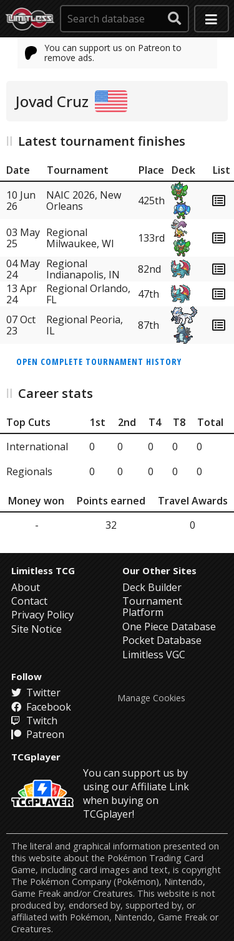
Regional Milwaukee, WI (80, 237)
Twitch (34, 720)
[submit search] (175, 18)
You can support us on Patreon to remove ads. (103, 53)
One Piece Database (169, 626)
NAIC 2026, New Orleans (83, 200)
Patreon (37, 734)
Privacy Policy (42, 615)
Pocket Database (162, 640)
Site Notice (36, 629)
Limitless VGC (153, 654)
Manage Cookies (151, 698)
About (25, 587)
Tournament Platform (152, 606)
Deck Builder (152, 587)
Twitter (36, 692)
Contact (29, 601)
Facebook (41, 707)
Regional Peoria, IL (84, 325)
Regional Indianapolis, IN (83, 269)
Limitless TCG (43, 570)
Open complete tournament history (99, 361)
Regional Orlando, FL (88, 293)
